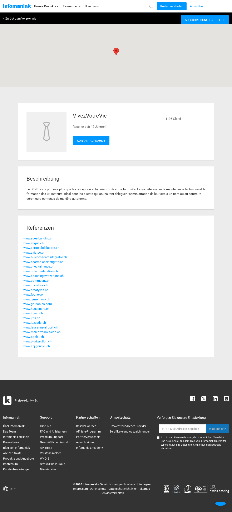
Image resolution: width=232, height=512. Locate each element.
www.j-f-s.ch (31, 318)
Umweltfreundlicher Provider (128, 426)
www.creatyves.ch (35, 290)
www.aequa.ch (33, 243)
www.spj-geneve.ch (36, 346)
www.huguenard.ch (36, 309)
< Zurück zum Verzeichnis (19, 18)
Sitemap (144, 488)
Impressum (10, 464)
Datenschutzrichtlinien (122, 488)
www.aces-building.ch (38, 238)
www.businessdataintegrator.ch (45, 257)
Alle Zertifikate (12, 453)
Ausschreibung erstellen (204, 20)
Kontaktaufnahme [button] (91, 140)
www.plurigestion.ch (37, 341)
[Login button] (172, 6)
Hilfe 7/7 (45, 426)
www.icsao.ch (33, 313)
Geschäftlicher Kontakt (55, 442)
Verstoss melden (50, 453)
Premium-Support (51, 437)
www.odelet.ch (33, 337)
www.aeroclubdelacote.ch (41, 248)
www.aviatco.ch (34, 252)
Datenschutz (98, 488)
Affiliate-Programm (88, 431)
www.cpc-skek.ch (35, 285)
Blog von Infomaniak (16, 447)
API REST (46, 447)
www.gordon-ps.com (37, 304)
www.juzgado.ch (34, 323)
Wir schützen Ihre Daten (174, 444)
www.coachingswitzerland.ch (43, 276)
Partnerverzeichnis (88, 437)
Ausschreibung (85, 442)
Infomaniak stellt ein (16, 437)
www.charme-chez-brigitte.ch (43, 262)
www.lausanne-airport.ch (40, 327)
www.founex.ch (33, 294)
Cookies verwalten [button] (112, 493)
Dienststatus (48, 469)
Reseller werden (86, 426)
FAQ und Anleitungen (53, 431)
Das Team (9, 431)
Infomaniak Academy (90, 447)
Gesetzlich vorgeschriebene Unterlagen (125, 484)
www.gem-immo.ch (36, 299)
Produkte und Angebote (18, 458)
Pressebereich (12, 442)
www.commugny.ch (36, 281)
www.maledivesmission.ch (41, 332)
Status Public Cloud (52, 464)
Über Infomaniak (14, 426)
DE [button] (13, 489)
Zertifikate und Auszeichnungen (130, 431)
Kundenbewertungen (16, 469)
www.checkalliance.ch (38, 266)
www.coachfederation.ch (40, 271)
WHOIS (44, 458)
